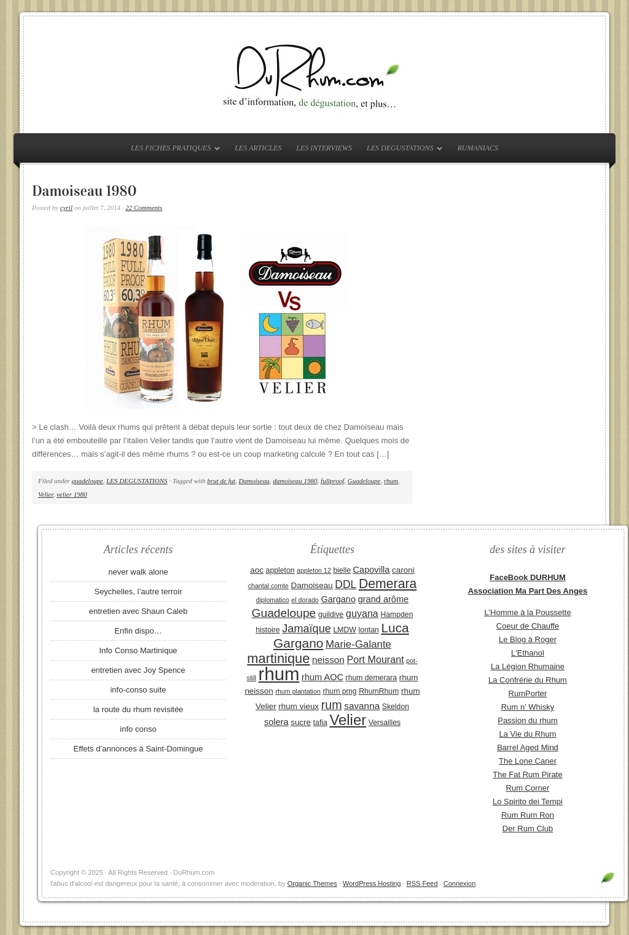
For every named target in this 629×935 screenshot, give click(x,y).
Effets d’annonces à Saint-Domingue (138, 748)
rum (331, 705)
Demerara (387, 583)
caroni (403, 570)
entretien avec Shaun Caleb (138, 611)
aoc (257, 570)
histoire (267, 630)
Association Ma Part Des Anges (528, 591)
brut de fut (221, 480)
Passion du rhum (528, 720)
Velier (45, 494)
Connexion (459, 883)
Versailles (384, 722)
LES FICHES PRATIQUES (172, 150)
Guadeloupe (364, 480)
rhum (391, 480)
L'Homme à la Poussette (527, 612)
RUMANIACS (477, 148)
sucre (301, 722)
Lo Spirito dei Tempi (528, 801)
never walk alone (138, 571)
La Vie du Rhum (528, 734)
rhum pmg (339, 691)
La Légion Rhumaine (528, 666)
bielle (342, 570)
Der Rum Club (527, 828)
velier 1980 (72, 494)
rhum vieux (298, 706)
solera (276, 722)
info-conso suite (138, 689)
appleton (280, 570)
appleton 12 (314, 570)
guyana (362, 613)
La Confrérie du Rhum (527, 680)
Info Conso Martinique (138, 650)
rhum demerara (371, 677)
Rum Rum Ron (527, 815)
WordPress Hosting (372, 883)
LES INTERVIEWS (324, 148)
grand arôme (383, 599)
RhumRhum (379, 691)
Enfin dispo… (138, 630)
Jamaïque (306, 629)
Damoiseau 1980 (84, 191)
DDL (345, 584)
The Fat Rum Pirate (527, 774)
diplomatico (272, 599)
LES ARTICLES (258, 148)
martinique (278, 658)
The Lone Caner (528, 761)
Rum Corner (528, 788)
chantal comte (268, 585)
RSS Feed (422, 883)
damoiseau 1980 (295, 480)
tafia (320, 722)
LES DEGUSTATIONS (401, 150)
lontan (368, 630)
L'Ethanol (527, 653)
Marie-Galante (358, 644)
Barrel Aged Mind (527, 747)
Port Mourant (375, 659)
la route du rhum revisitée (138, 709)
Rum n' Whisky (527, 707)
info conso (138, 729)
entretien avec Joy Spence (138, 670)
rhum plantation (297, 691)
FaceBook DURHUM (528, 577)
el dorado (304, 599)
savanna (362, 705)
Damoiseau (254, 480)
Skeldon (395, 706)
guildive (330, 614)
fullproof (332, 480)
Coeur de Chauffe (527, 625)
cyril (66, 207)
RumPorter (528, 693)
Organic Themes (312, 883)
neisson (328, 659)
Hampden (396, 614)
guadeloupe (87, 480)
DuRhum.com (314, 75)
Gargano (338, 599)
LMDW (344, 630)
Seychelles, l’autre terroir (138, 591)
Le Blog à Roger (528, 639)
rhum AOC (322, 677)
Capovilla (371, 570)
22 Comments (143, 207)
